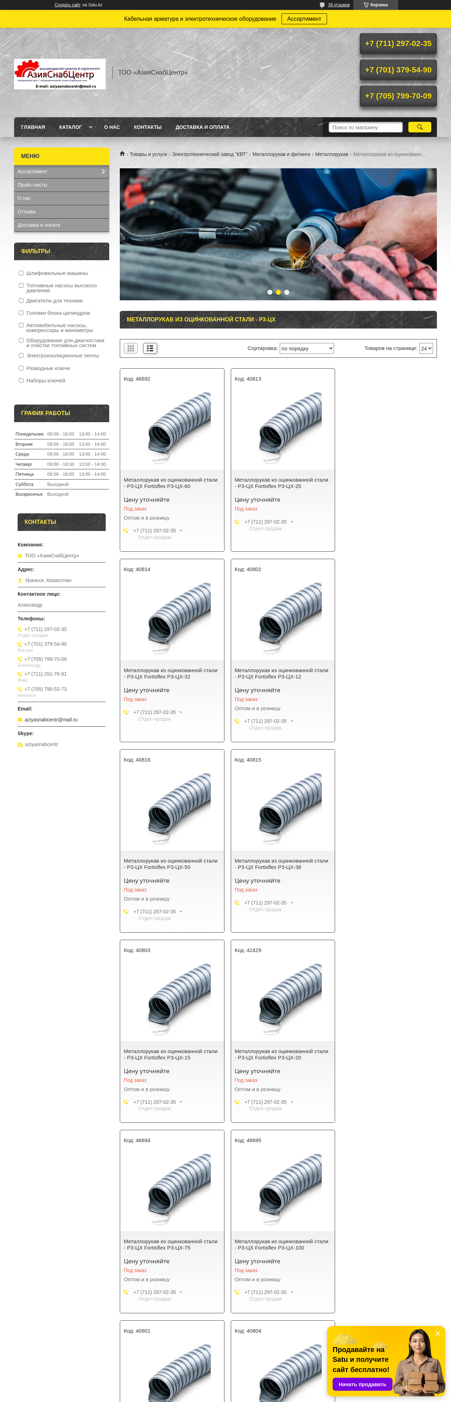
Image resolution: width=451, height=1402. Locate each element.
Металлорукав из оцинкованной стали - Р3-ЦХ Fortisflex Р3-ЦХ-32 (380, 483)
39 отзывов (339, 4)
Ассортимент (304, 19)
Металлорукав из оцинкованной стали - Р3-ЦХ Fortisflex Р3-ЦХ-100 (166, 1054)
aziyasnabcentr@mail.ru (51, 719)
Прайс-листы (33, 185)
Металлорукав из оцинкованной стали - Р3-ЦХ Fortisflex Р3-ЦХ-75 (380, 864)
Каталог (70, 127)
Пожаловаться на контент (250, 1395)
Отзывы (27, 211)
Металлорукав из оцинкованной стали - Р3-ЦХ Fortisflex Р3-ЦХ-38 (380, 673)
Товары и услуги (148, 154)
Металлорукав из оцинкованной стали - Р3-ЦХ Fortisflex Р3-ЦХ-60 (165, 483)
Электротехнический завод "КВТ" (210, 154)
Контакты (147, 127)
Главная (33, 127)
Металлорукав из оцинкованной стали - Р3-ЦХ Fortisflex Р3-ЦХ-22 (165, 1244)
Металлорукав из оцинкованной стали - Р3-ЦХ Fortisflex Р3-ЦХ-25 (272, 483)
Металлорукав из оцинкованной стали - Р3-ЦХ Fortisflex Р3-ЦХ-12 (165, 673)
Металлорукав (331, 154)
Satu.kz (255, 1389)
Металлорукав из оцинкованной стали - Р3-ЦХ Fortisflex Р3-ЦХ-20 (272, 864)
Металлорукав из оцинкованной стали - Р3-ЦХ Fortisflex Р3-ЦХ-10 (272, 1054)
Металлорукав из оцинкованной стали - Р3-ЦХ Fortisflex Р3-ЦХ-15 (165, 864)
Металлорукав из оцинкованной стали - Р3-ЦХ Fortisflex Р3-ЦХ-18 (380, 1054)
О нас (112, 127)
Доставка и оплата (203, 127)
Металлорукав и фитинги (281, 154)
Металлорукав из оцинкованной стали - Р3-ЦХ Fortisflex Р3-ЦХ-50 (272, 673)
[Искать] (419, 127)
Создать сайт (68, 4)
